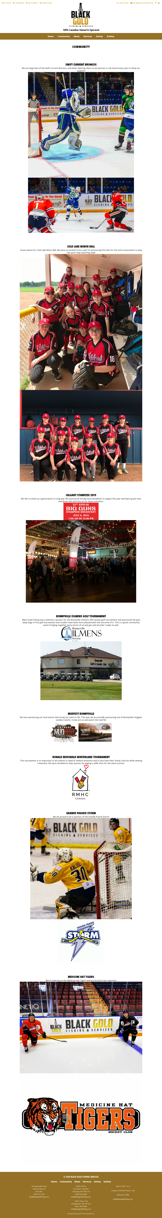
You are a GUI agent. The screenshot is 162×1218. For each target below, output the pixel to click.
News (77, 36)
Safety (99, 36)
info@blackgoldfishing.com (39, 1197)
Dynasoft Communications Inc (85, 1214)
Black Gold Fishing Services (85, 1176)
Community (64, 36)
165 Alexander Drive (39, 1186)
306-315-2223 (39, 1194)
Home (51, 36)
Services (88, 36)
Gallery (110, 36)
